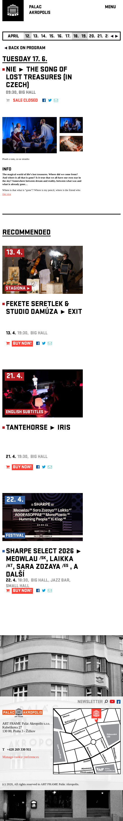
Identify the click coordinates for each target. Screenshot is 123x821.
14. (44, 36)
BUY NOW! (22, 344)
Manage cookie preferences (20, 757)
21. (100, 36)
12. (28, 36)
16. (60, 36)
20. (92, 36)
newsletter (90, 702)
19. (84, 36)
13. (36, 36)
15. (52, 36)
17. (67, 36)
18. (76, 36)
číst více (6, 194)
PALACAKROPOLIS (39, 10)
